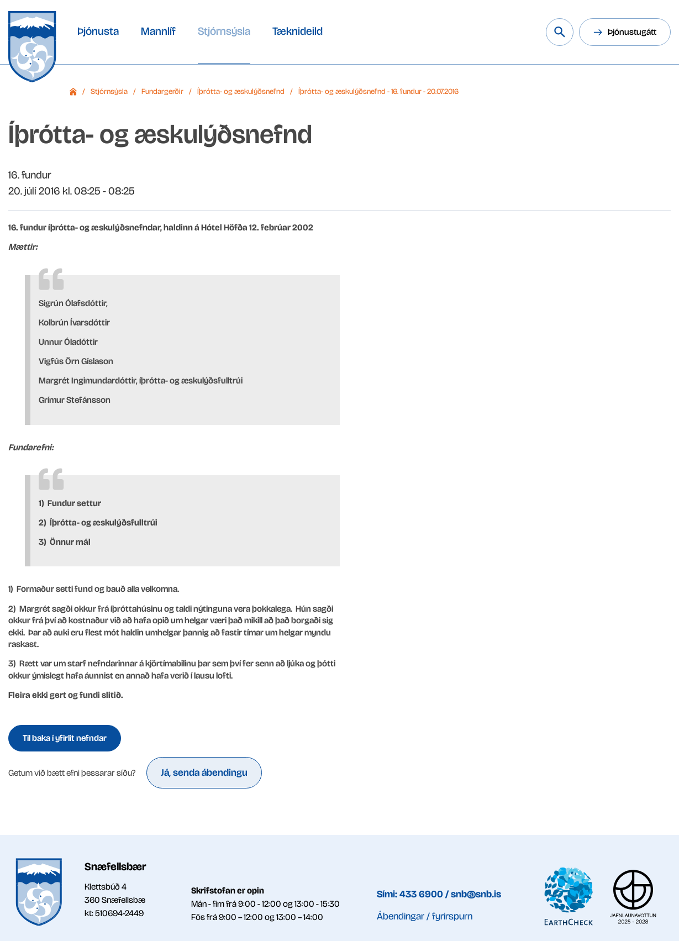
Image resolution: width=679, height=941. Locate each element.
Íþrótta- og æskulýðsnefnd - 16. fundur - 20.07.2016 (378, 91)
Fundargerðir (162, 91)
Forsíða (73, 92)
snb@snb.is (476, 894)
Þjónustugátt (632, 32)
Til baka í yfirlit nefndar (65, 738)
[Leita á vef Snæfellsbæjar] (559, 32)
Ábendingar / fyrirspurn (424, 916)
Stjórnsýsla (109, 91)
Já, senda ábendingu (204, 772)
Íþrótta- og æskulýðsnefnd (241, 91)
